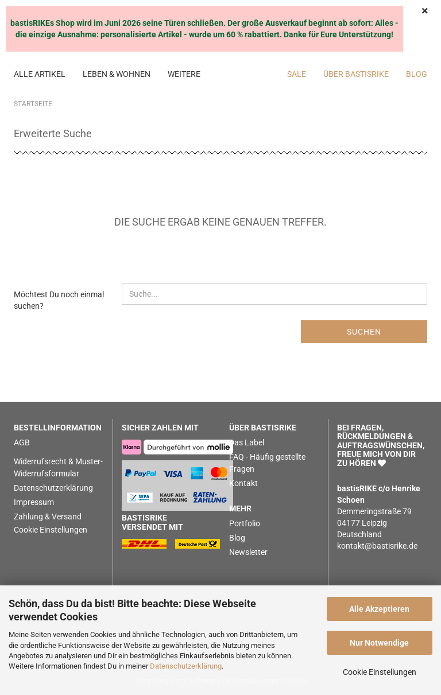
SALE (296, 74)
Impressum (34, 502)
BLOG (416, 74)
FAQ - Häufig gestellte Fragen (267, 462)
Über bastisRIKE (356, 74)
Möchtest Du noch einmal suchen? (59, 300)
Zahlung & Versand (48, 516)
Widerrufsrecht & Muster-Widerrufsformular (58, 467)
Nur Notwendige (379, 642)
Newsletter (248, 552)
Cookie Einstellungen (379, 672)
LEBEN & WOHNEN (116, 74)
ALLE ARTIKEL (39, 74)
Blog (237, 537)
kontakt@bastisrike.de (377, 545)
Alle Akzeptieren (379, 609)
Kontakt (243, 483)
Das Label (246, 442)
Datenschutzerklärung (186, 666)
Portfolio (244, 523)
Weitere (184, 74)
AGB (22, 442)
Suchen (364, 331)
